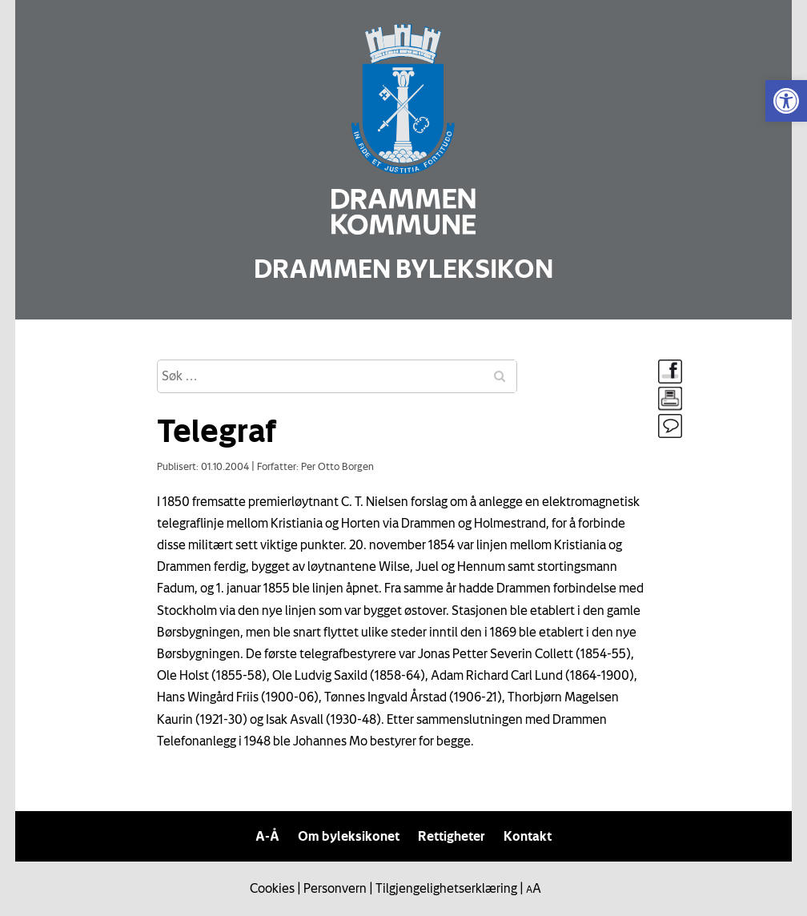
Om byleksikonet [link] (348, 836)
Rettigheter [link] (451, 836)
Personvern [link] (335, 888)
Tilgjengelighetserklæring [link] (446, 888)
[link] (786, 101)
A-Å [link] (267, 836)
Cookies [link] (272, 888)
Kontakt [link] (528, 836)
